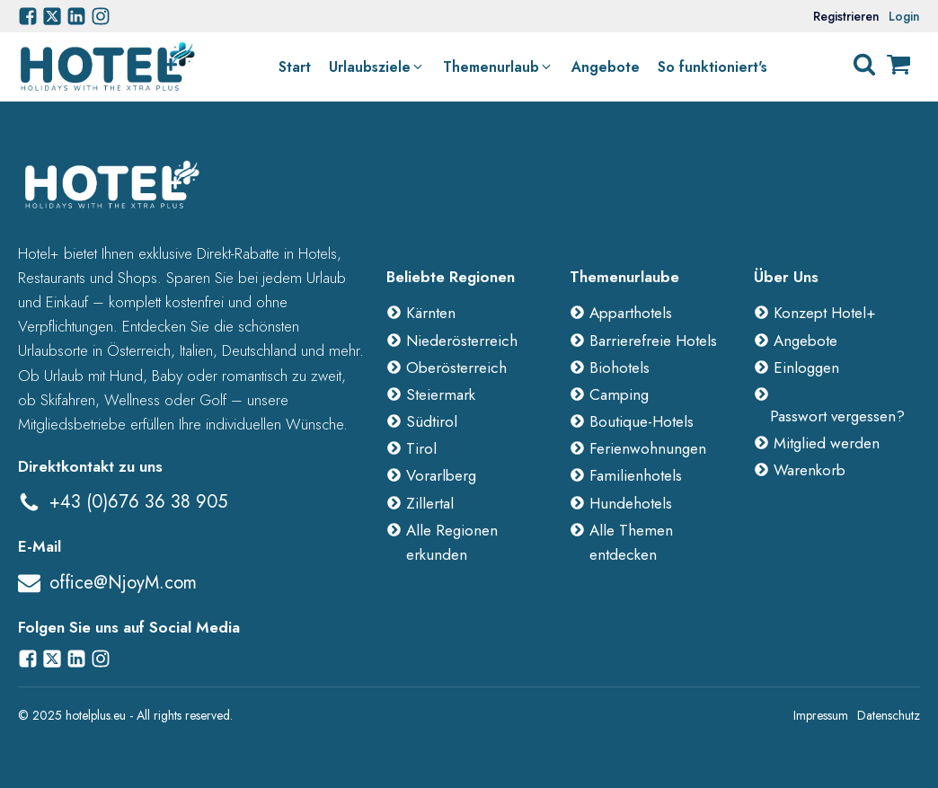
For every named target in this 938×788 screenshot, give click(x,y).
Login (904, 16)
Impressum (820, 715)
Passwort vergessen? (837, 416)
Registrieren (846, 16)
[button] (377, 67)
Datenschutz (888, 715)
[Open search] (864, 64)
